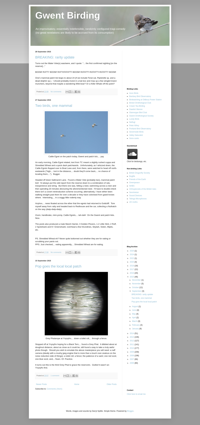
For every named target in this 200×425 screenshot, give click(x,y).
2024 (132, 254)
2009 (132, 352)
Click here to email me (136, 394)
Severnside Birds (136, 132)
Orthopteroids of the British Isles (142, 189)
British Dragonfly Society (139, 173)
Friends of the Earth (137, 179)
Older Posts (112, 384)
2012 (132, 341)
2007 (132, 359)
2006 (132, 363)
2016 (132, 273)
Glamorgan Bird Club (138, 112)
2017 (132, 269)
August (135, 306)
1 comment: (55, 376)
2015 (132, 277)
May (134, 314)
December (136, 280)
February (136, 325)
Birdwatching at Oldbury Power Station (145, 100)
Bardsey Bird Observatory (140, 96)
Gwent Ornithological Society (141, 116)
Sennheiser (134, 192)
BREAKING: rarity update (54, 57)
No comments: (56, 92)
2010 (132, 348)
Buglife (132, 176)
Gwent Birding (67, 15)
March (135, 321)
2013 (132, 337)
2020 (132, 262)
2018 (132, 266)
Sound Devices (135, 195)
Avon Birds (133, 93)
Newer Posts (41, 384)
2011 (132, 344)
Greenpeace (134, 182)
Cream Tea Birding (137, 106)
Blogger (130, 411)
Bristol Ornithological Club (140, 103)
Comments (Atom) (54, 389)
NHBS (131, 186)
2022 (132, 258)
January (135, 329)
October (135, 287)
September (137, 291)
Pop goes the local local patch (58, 266)
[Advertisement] (142, 66)
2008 (132, 355)
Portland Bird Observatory (140, 129)
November (136, 284)
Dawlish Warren (135, 109)
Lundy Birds (134, 119)
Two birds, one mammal (53, 106)
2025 (132, 251)
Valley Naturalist (136, 135)
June (134, 310)
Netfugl (132, 122)
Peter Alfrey (134, 125)
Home (76, 384)
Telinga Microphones (138, 199)
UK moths (133, 202)
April (134, 317)
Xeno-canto (134, 138)
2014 (132, 333)
